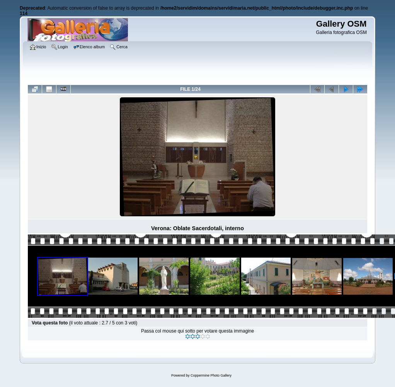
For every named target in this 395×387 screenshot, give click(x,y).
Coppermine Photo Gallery (211, 375)
